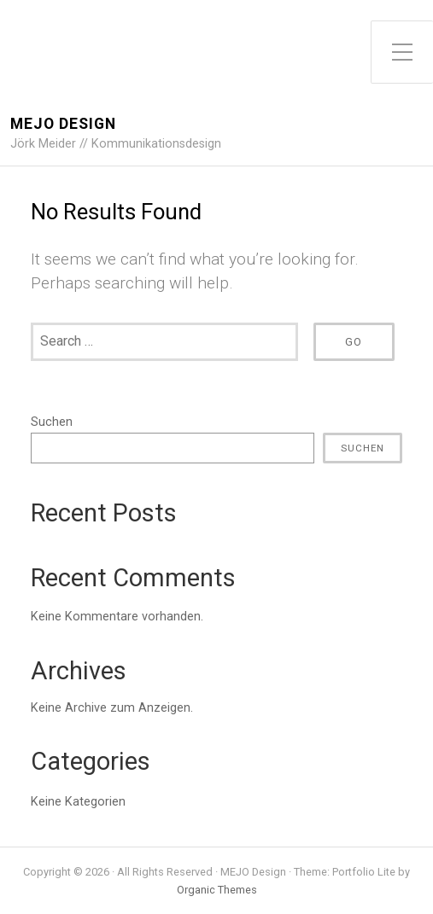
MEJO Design (63, 124)
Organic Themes (217, 889)
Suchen (52, 422)
